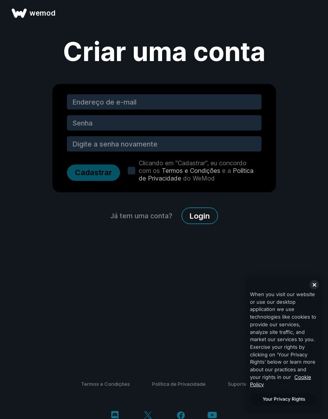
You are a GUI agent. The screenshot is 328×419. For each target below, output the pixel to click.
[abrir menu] (313, 13)
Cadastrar (93, 172)
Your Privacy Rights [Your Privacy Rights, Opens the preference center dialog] (284, 399)
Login (200, 216)
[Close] (314, 284)
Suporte (237, 384)
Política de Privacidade (179, 384)
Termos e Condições (191, 170)
